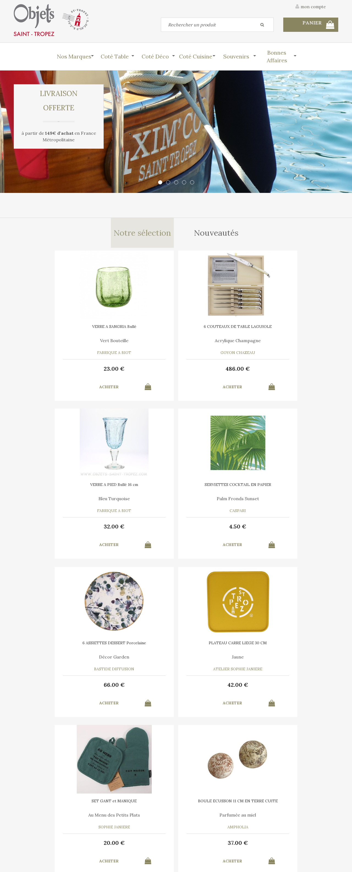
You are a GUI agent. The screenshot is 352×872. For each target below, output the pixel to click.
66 (52, 530)
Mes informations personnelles (125, 841)
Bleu (52, 661)
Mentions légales (322, 800)
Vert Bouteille (52, 343)
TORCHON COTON (300, 647)
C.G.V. (288, 800)
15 (300, 688)
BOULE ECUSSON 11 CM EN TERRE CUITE (300, 490)
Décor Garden (52, 502)
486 (135, 371)
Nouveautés (217, 234)
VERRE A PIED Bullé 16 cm (217, 329)
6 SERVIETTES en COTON (217, 647)
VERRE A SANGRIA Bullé (52, 329)
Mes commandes (29, 841)
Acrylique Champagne (135, 343)
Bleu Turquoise (217, 343)
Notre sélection (142, 234)
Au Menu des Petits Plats (217, 502)
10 (135, 688)
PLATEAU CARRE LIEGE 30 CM (135, 488)
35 (217, 688)
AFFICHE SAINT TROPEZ (134, 647)
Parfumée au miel (300, 502)
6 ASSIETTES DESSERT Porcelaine (52, 490)
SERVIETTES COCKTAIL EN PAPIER (300, 331)
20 (217, 530)
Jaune (135, 502)
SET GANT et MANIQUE (217, 488)
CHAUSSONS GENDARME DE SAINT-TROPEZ (52, 648)
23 (52, 371)
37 (300, 530)
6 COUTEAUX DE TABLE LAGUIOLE (135, 331)
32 (217, 371)
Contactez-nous (28, 829)
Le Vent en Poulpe (217, 661)
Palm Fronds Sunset (300, 343)
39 (52, 688)
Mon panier (106, 829)
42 (134, 530)
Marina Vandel (135, 661)
